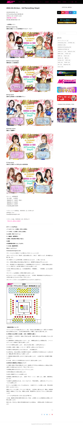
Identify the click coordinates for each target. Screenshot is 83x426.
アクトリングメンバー (63, 40)
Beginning (67, 64)
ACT (60, 64)
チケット (51, 1)
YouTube (61, 60)
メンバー (39, 1)
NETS (68, 60)
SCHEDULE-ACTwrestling (64, 47)
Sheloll (66, 55)
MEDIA (69, 1)
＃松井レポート (62, 51)
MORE (74, 1)
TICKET (68, 53)
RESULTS (71, 51)
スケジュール (45, 1)
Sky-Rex (60, 58)
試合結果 (57, 1)
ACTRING (71, 42)
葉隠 (66, 58)
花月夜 (60, 55)
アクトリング (63, 1)
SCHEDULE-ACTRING (63, 49)
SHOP (60, 62)
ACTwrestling (62, 42)
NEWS (34, 1)
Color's (60, 66)
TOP (30, 1)
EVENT (67, 62)
